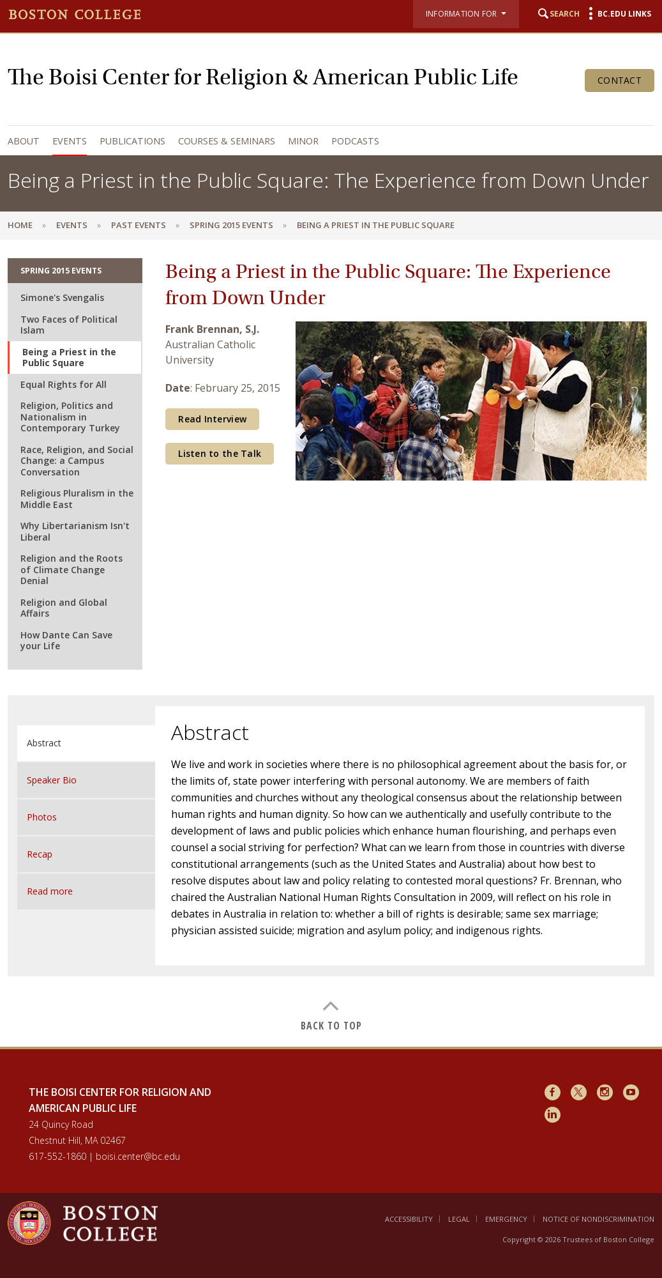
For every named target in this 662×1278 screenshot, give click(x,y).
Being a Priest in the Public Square (69, 357)
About (24, 141)
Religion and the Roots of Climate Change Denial (71, 569)
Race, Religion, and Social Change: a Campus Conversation (76, 460)
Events (69, 141)
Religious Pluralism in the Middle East (76, 499)
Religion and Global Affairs (63, 608)
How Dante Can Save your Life (66, 640)
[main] (331, 643)
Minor (303, 141)
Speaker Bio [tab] (52, 780)
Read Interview (212, 419)
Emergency (506, 1219)
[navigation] (327, 141)
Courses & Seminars (226, 141)
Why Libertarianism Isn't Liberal (75, 531)
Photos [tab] (42, 817)
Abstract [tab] (44, 743)
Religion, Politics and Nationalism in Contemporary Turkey (70, 416)
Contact (620, 80)
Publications (132, 141)
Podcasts (355, 141)
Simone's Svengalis (62, 297)
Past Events (138, 225)
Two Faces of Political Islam (68, 325)
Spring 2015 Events (231, 225)
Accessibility (409, 1219)
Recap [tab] (39, 854)
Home (20, 225)
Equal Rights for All (63, 384)
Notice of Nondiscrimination (598, 1219)
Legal (459, 1219)
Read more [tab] (50, 891)
